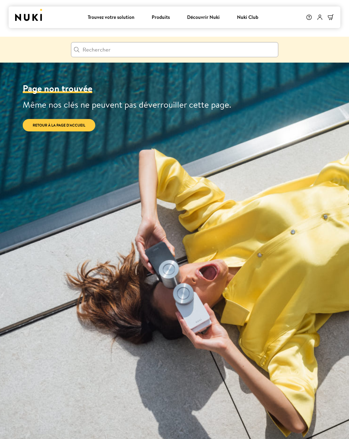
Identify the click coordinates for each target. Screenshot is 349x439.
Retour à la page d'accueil (59, 125)
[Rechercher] (174, 49)
